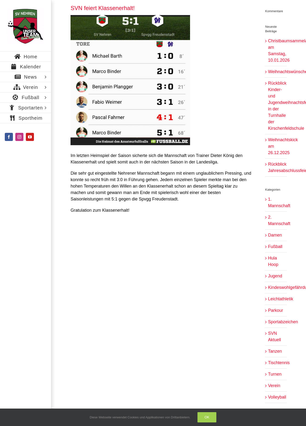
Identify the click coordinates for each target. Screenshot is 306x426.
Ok (206, 417)
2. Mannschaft (276, 220)
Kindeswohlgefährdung (276, 287)
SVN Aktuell (274, 336)
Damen (275, 235)
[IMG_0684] (130, 80)
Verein (274, 385)
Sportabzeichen (276, 321)
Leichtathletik (276, 299)
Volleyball (276, 397)
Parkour (275, 310)
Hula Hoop (273, 261)
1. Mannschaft (276, 202)
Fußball (275, 246)
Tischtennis (276, 362)
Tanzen (275, 351)
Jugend (275, 276)
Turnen (274, 374)
